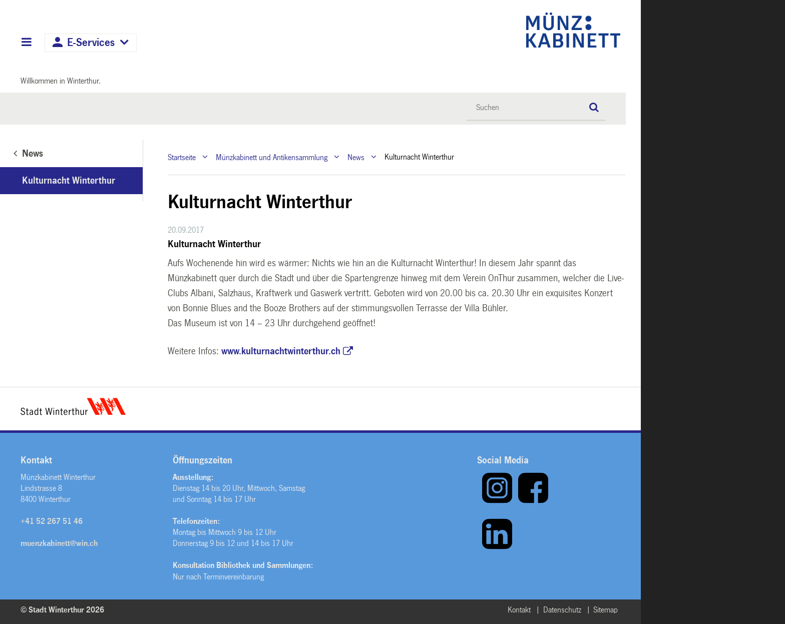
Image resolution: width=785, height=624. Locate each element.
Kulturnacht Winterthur (68, 181)
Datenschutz (562, 609)
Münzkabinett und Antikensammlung (271, 157)
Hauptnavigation (26, 43)
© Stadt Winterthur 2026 (62, 609)
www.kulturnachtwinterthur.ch (280, 351)
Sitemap (605, 609)
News (355, 157)
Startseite (182, 157)
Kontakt (519, 609)
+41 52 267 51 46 (52, 521)
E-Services (91, 43)
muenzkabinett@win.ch (59, 543)
